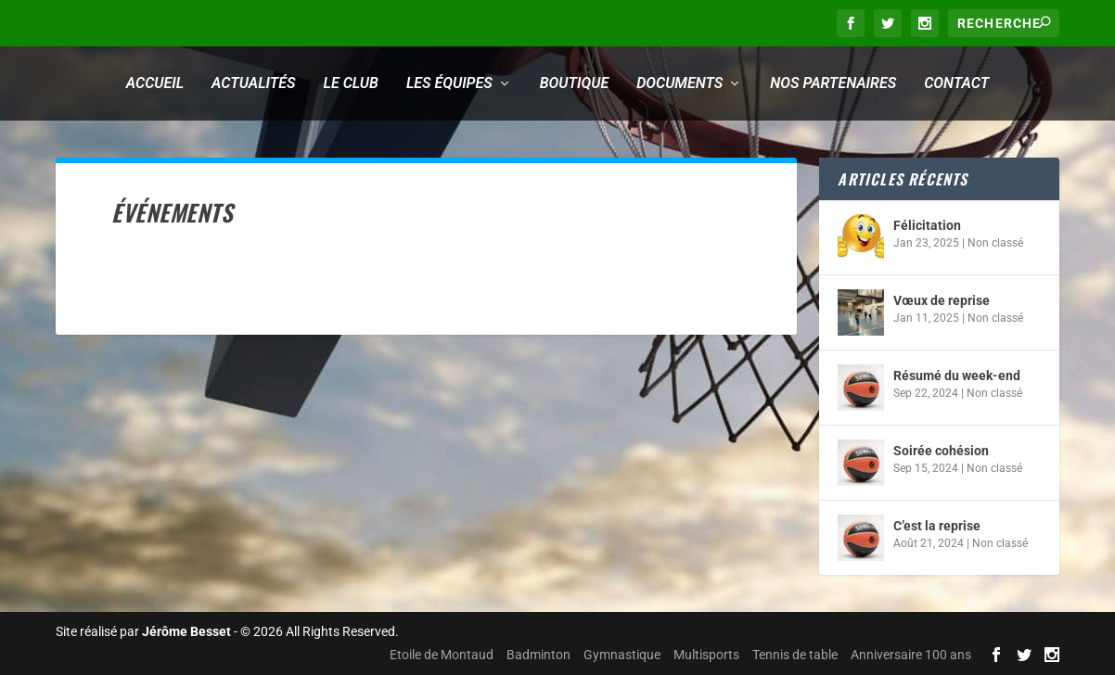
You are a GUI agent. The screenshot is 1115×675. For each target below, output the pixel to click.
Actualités (253, 83)
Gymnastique (621, 654)
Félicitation (927, 225)
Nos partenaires (833, 83)
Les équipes (449, 83)
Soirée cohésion (941, 450)
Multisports (706, 654)
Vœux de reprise (941, 300)
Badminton (538, 654)
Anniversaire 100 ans (911, 654)
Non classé (995, 242)
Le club (351, 83)
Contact (956, 83)
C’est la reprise (936, 525)
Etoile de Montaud (441, 654)
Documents (679, 83)
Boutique (574, 83)
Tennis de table (795, 654)
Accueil (155, 83)
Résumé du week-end (956, 375)
